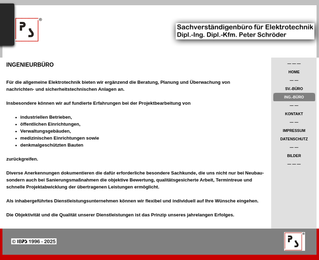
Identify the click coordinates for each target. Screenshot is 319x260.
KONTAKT (294, 114)
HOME (294, 72)
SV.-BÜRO (294, 89)
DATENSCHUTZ (294, 139)
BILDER (294, 156)
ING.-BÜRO (294, 97)
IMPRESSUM (294, 130)
